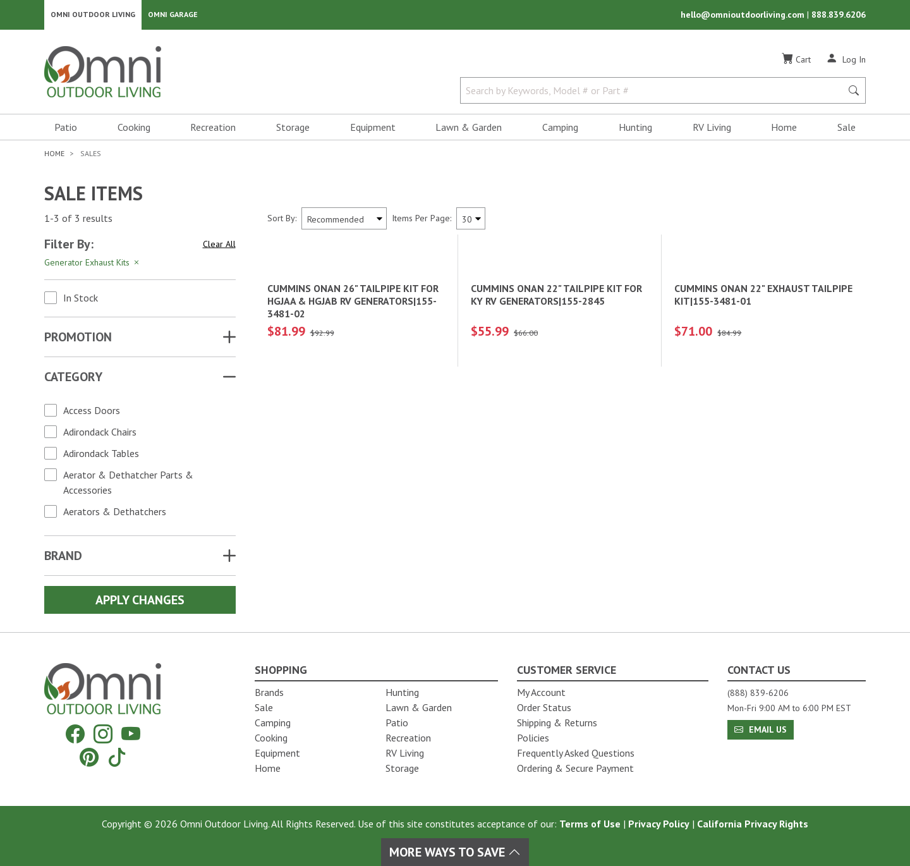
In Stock (80, 301)
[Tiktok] (116, 757)
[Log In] (846, 62)
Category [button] (73, 380)
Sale (846, 130)
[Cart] (796, 62)
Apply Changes (140, 603)
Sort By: (281, 221)
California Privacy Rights (752, 823)
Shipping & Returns (557, 722)
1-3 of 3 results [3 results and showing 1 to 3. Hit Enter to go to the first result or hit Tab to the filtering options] (78, 222)
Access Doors (91, 413)
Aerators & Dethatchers (114, 514)
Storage (293, 130)
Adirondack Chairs (99, 435)
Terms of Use (590, 823)
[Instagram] (103, 734)
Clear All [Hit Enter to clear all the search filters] (219, 247)
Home (784, 130)
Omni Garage (173, 16)
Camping (560, 130)
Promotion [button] (78, 340)
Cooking (134, 130)
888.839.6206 (838, 16)
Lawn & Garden (468, 130)
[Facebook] (75, 734)
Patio (65, 130)
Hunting (635, 130)
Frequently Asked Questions (575, 753)
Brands (269, 692)
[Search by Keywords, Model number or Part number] (655, 93)
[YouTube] (130, 734)
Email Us (760, 729)
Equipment (373, 130)
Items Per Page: (421, 221)
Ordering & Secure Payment (575, 768)
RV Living (712, 130)
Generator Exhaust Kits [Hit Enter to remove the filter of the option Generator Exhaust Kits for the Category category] (92, 265)
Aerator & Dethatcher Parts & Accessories (128, 485)
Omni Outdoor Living (93, 16)
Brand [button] (63, 559)
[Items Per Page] (470, 221)
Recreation (213, 130)
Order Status (544, 707)
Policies (533, 737)
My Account (541, 692)
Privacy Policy (658, 823)
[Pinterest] (89, 757)
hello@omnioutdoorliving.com (744, 16)
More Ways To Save (455, 852)
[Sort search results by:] (344, 221)
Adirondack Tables (101, 456)
